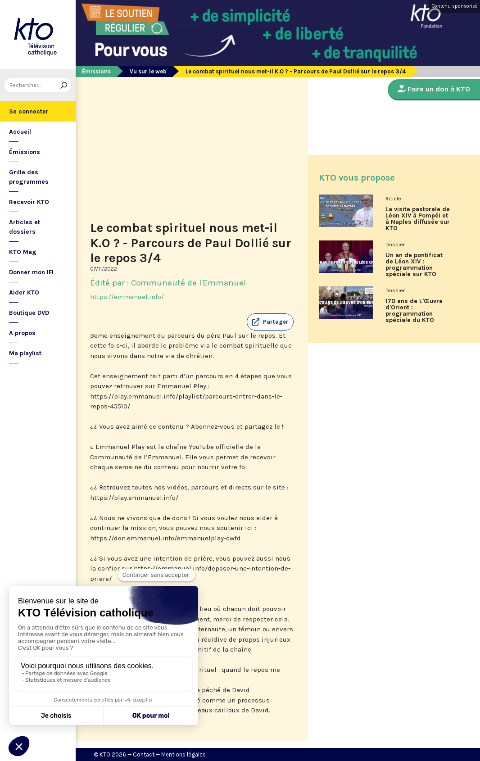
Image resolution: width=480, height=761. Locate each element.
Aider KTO (24, 292)
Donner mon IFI (31, 272)
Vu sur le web (148, 71)
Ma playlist (25, 353)
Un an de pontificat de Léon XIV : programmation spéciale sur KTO (414, 264)
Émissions (24, 152)
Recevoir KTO (29, 202)
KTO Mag (22, 252)
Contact (143, 754)
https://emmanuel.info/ (127, 297)
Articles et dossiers (24, 227)
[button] (270, 322)
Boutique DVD (29, 313)
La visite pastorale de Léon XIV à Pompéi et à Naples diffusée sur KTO (417, 218)
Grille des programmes (29, 177)
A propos (22, 333)
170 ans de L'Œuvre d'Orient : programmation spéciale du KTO (414, 310)
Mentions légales (183, 754)
